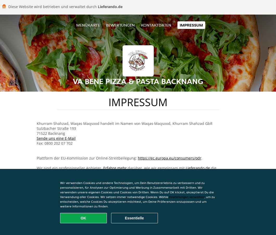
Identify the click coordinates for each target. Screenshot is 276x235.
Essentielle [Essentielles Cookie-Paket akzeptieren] (134, 218)
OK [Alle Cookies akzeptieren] (83, 218)
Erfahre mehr (115, 168)
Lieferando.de (198, 168)
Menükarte (88, 25)
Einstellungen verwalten (186, 197)
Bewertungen (120, 25)
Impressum (191, 25)
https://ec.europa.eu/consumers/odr (169, 158)
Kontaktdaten (156, 25)
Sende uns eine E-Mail (56, 138)
